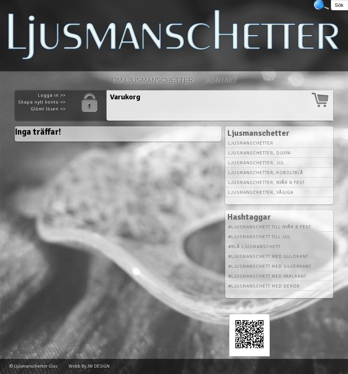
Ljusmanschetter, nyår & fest (266, 182)
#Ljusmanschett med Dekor (264, 286)
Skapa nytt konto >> (42, 102)
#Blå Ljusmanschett (254, 247)
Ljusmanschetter (250, 143)
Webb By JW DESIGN (89, 366)
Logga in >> (52, 95)
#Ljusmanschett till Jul (259, 237)
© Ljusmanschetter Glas (33, 366)
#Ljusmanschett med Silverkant (269, 266)
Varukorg (125, 97)
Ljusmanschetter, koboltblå (265, 173)
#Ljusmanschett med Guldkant (268, 256)
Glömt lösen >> (48, 109)
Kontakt (221, 80)
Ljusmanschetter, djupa (259, 153)
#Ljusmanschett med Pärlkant (267, 276)
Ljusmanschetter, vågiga (260, 192)
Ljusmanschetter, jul (256, 163)
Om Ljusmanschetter (152, 80)
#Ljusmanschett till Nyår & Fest (269, 227)
